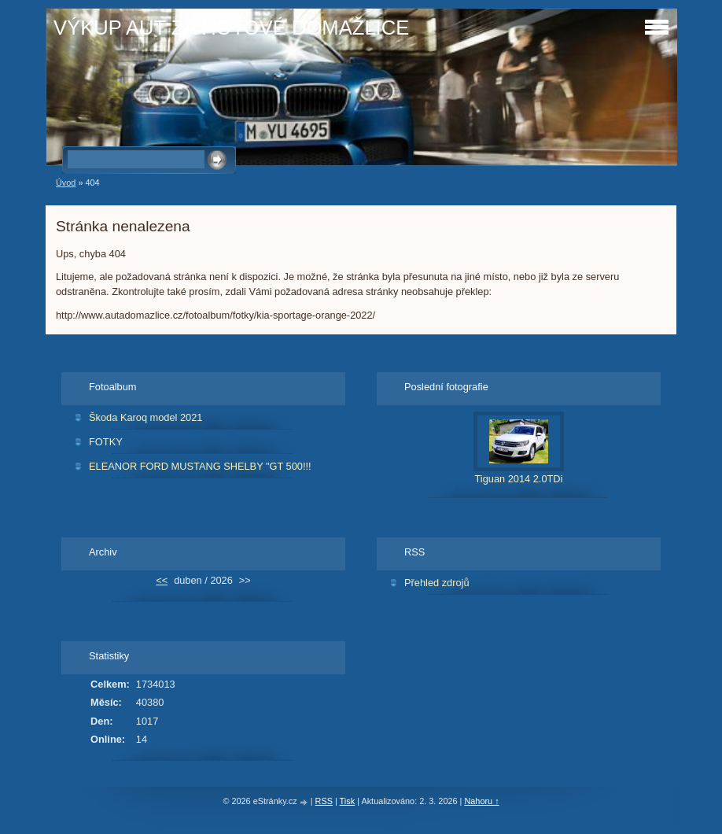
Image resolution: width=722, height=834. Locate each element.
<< (162, 580)
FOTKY (106, 442)
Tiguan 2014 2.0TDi (519, 479)
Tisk (347, 801)
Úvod (66, 182)
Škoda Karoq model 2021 (145, 417)
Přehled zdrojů (437, 583)
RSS (324, 801)
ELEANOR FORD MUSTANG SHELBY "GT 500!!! (200, 466)
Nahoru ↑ (481, 801)
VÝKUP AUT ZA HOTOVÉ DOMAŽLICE (231, 28)
